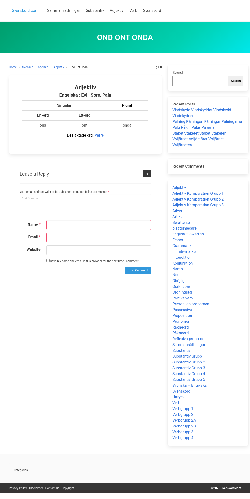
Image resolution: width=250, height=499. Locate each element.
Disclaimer (36, 488)
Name (34, 224)
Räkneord (180, 327)
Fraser (177, 240)
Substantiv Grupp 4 (188, 373)
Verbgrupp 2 (182, 414)
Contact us (52, 488)
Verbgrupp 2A (184, 420)
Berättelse (181, 222)
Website (34, 249)
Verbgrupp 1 (182, 408)
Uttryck (178, 397)
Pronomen (181, 321)
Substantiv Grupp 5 (188, 379)
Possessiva (182, 309)
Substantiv (181, 350)
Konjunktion (182, 263)
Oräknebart (181, 286)
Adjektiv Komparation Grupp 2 (198, 199)
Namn (177, 269)
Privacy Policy (18, 488)
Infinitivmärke (184, 251)
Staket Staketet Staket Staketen (199, 133)
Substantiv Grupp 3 (188, 368)
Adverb (178, 211)
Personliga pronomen (190, 304)
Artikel (178, 216)
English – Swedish (188, 234)
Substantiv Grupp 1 (188, 356)
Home (13, 67)
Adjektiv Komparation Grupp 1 (198, 193)
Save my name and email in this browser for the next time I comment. (92, 261)
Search (178, 72)
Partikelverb (182, 298)
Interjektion (182, 257)
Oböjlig (178, 280)
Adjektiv (59, 67)
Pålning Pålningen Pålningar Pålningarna (207, 121)
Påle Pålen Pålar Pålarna (193, 127)
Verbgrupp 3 (182, 432)
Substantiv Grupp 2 (188, 362)
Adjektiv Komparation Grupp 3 (198, 205)
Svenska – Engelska (35, 67)
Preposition (182, 315)
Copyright (68, 488)
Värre (99, 135)
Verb (176, 403)
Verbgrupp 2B (184, 426)
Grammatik (181, 245)
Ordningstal (182, 292)
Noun (177, 275)
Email (34, 237)
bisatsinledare (184, 228)
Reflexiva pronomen (189, 339)
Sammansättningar (188, 344)
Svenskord (181, 391)
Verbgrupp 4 (182, 437)
